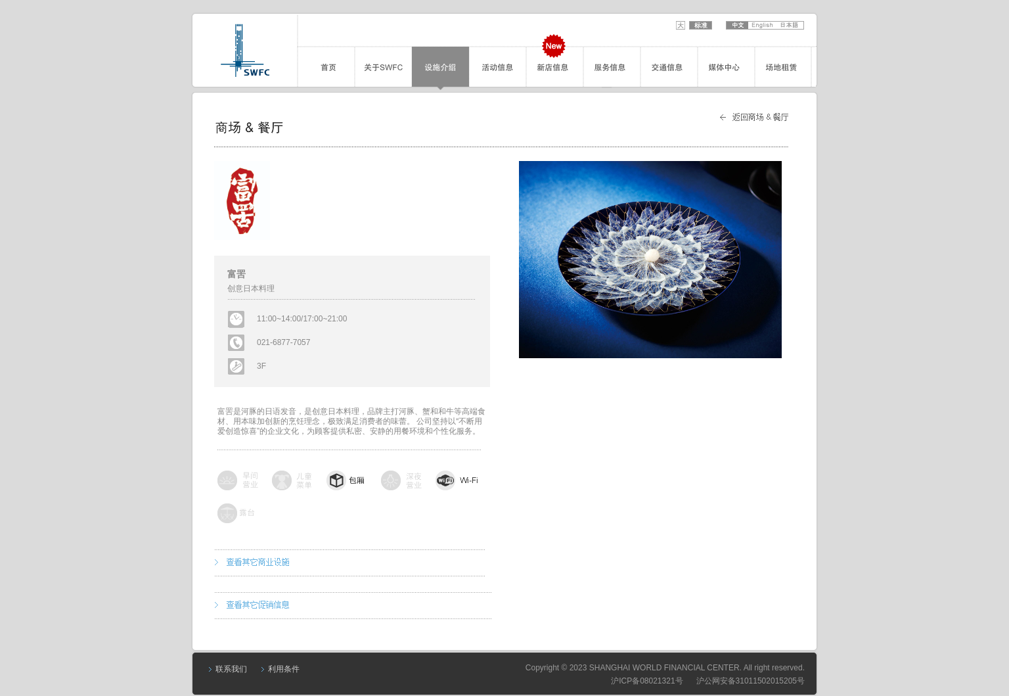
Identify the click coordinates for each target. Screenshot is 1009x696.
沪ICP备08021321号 (647, 680)
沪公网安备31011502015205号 (750, 680)
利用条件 (284, 669)
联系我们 (231, 669)
